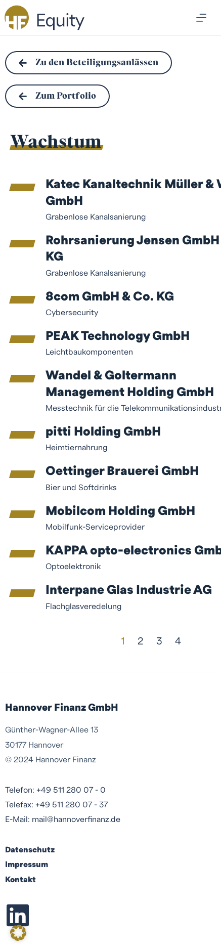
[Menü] (201, 18)
